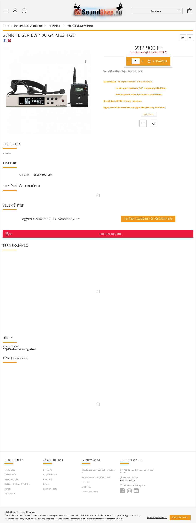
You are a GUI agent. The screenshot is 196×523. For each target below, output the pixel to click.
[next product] (190, 37)
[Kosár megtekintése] (189, 10)
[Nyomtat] (153, 123)
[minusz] (129, 61)
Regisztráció (50, 474)
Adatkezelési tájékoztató (96, 477)
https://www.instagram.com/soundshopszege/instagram (129, 491)
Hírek (7, 488)
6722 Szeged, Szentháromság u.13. (137, 471)
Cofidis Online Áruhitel (17, 484)
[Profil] (15, 10)
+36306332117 (130, 477)
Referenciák (11, 479)
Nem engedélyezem (157, 517)
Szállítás (86, 487)
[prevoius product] (183, 37)
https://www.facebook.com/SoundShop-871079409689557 (122, 491)
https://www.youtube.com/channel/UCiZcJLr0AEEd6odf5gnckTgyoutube (136, 491)
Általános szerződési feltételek (99, 471)
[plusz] (142, 61)
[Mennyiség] (136, 61)
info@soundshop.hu (134, 485)
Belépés (47, 469)
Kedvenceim (50, 488)
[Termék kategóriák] (6, 10)
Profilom (48, 479)
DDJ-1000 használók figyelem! (19, 349)
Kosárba (160, 61)
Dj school (9, 493)
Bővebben (148, 114)
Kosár (46, 484)
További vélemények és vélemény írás (148, 218)
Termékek (10, 474)
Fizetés (86, 482)
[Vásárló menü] (24, 10)
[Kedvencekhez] (143, 123)
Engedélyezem (180, 517)
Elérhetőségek (90, 491)
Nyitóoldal (10, 469)
